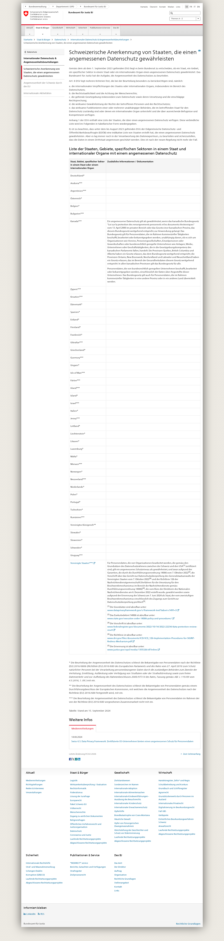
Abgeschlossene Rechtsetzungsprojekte (88, 843)
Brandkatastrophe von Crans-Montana (132, 815)
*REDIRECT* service (79, 863)
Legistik (73, 780)
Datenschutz (60, 39)
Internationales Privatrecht (171, 803)
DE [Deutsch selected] (187, 6)
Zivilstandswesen (122, 780)
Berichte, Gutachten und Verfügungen (88, 867)
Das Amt (118, 863)
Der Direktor (120, 867)
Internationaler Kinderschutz (127, 803)
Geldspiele (163, 815)
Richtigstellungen (34, 784)
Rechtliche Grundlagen (125, 879)
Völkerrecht (75, 808)
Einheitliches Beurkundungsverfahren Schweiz (176, 820)
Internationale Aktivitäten (37, 93)
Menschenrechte (77, 812)
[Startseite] (68, 15)
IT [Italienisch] (194, 6)
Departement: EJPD (63, 6)
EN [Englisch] (198, 6)
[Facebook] (70, 759)
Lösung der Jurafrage (80, 796)
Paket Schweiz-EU (78, 804)
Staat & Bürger (43, 28)
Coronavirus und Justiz (80, 835)
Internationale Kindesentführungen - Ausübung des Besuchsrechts (131, 798)
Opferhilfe (119, 811)
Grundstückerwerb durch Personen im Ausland (176, 798)
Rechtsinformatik (78, 788)
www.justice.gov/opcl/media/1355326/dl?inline (132, 649)
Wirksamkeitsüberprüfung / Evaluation (88, 784)
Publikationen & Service (100, 28)
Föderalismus (76, 792)
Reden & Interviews (35, 788)
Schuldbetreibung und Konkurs (173, 784)
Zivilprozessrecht (78, 875)
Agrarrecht (164, 792)
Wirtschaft (70, 28)
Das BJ (116, 28)
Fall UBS (162, 811)
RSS (42, 913)
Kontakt (162, 7)
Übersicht (153, 7)
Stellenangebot (121, 882)
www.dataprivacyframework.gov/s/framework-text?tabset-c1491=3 (142, 610)
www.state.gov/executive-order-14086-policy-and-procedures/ (139, 618)
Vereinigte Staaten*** (81, 563)
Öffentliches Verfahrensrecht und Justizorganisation (85, 825)
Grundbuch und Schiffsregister (173, 788)
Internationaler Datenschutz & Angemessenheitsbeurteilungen (100, 39)
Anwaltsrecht (165, 826)
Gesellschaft (57, 28)
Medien (171, 7)
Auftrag (118, 871)
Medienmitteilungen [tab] (83, 728)
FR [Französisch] (191, 6)
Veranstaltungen (34, 792)
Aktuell (29, 28)
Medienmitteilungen (35, 780)
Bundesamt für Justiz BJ (93, 6)
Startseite (144, 7)
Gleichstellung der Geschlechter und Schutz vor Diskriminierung (131, 831)
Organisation (120, 875)
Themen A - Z (185, 18)
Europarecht (76, 800)
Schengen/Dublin (34, 871)
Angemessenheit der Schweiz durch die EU (43, 84)
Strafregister (76, 871)
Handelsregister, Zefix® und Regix (174, 780)
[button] (172, 13)
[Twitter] (73, 759)
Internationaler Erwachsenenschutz (130, 807)
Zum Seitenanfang (191, 754)
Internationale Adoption (125, 788)
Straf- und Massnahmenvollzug (40, 867)
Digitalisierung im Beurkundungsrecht (176, 807)
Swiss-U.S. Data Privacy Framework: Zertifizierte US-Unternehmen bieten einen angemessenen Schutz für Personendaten (132, 741)
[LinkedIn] (79, 759)
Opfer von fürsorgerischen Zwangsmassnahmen (126, 824)
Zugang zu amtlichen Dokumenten (86, 816)
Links (178, 7)
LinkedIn (31, 913)
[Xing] (76, 759)
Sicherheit (82, 28)
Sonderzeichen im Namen (126, 784)
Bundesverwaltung (35, 6)
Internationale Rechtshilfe (38, 863)
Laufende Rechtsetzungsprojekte (85, 839)
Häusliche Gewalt (122, 819)
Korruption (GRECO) (35, 875)
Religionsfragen (77, 820)
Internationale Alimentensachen (129, 792)
